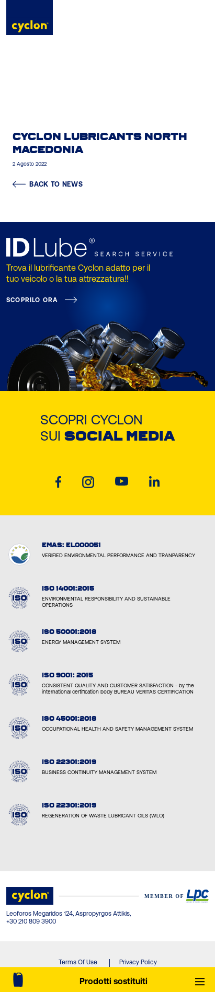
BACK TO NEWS (48, 184)
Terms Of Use (78, 962)
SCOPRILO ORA (32, 300)
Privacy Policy (138, 962)
